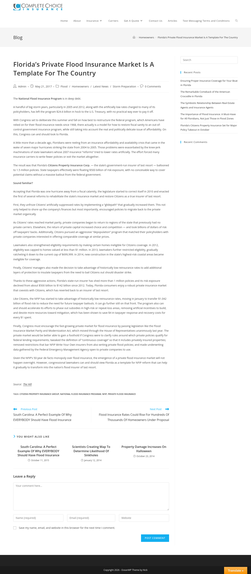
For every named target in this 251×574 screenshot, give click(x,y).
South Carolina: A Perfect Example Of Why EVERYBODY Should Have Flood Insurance (38, 451)
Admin (22, 86)
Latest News (100, 86)
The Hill (27, 384)
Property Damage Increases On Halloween (144, 449)
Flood (64, 86)
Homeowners (80, 86)
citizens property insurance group (39, 394)
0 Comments (153, 86)
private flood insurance (122, 394)
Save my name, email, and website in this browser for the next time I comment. (67, 528)
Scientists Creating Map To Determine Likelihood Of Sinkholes (91, 451)
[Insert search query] (209, 60)
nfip (104, 394)
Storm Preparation (124, 86)
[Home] (134, 37)
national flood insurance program (80, 394)
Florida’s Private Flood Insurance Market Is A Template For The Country (198, 37)
